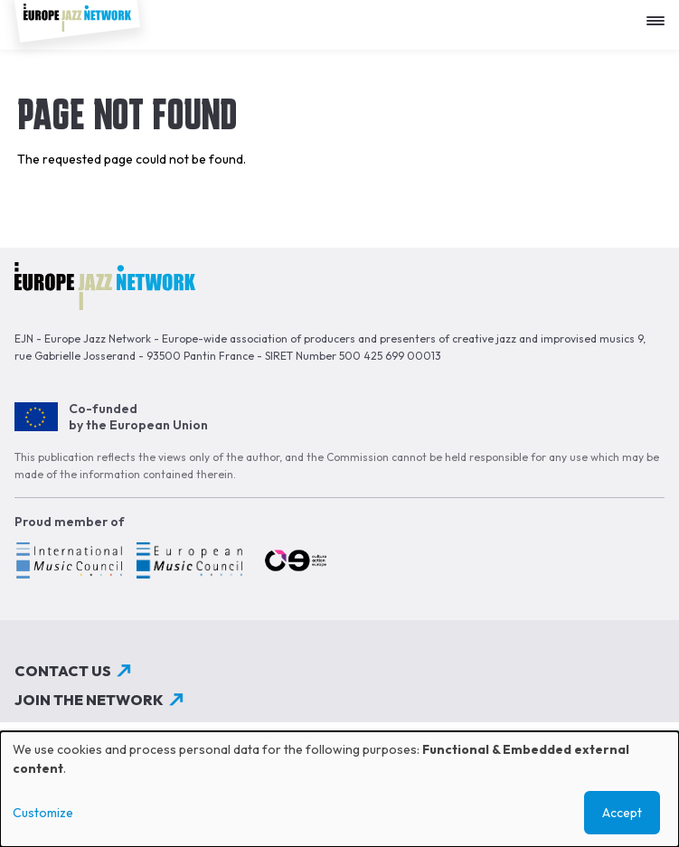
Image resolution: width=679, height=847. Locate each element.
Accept (622, 813)
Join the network (89, 700)
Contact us (62, 671)
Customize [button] (43, 813)
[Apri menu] (660, 14)
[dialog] (339, 789)
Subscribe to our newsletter (137, 729)
